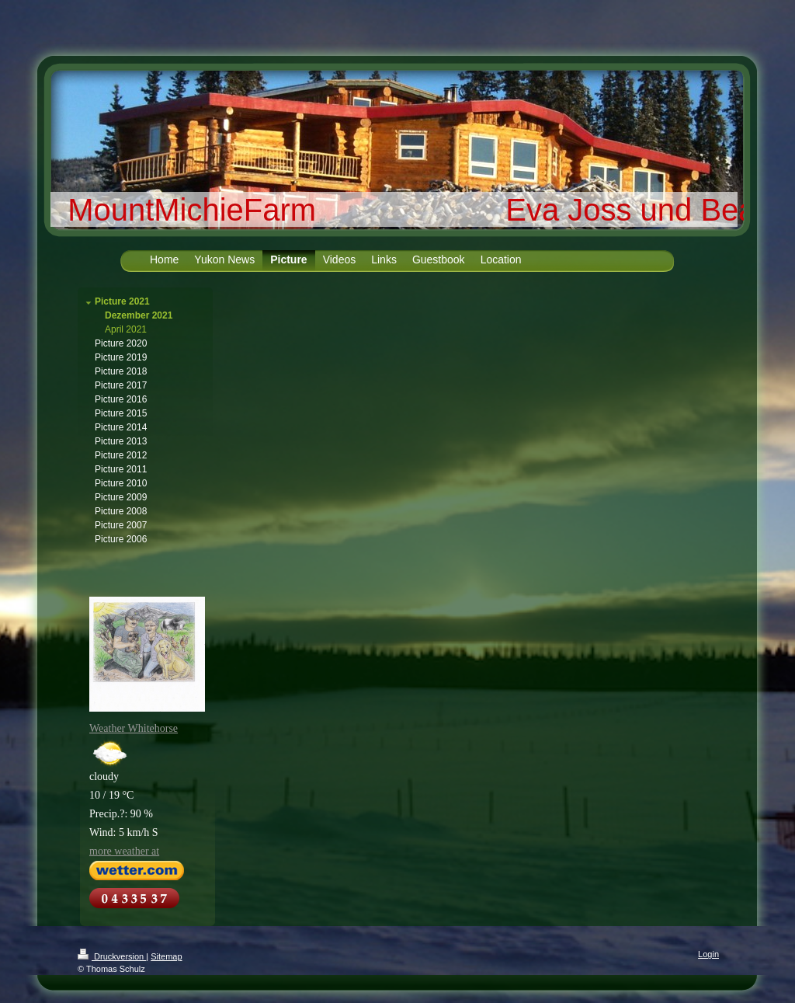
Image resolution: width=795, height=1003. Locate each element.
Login (708, 954)
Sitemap (166, 956)
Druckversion (112, 956)
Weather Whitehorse (133, 728)
